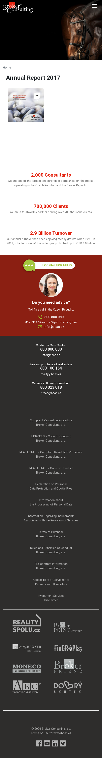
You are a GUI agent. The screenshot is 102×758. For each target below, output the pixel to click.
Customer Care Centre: (51, 347)
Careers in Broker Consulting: (51, 385)
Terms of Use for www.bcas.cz (51, 733)
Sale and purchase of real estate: (51, 367)
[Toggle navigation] (94, 6)
